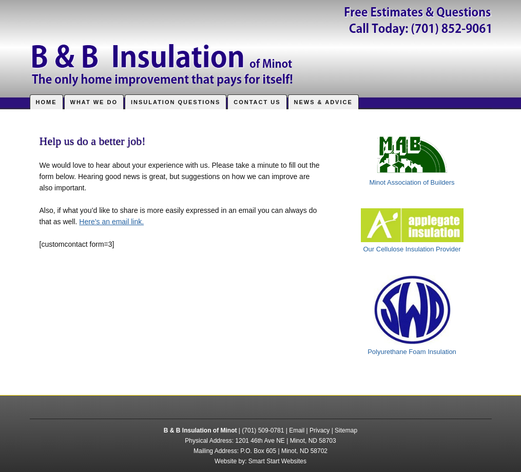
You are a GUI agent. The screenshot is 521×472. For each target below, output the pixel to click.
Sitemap (346, 430)
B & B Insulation (261, 43)
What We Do (94, 102)
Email (296, 430)
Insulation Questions (175, 102)
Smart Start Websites (277, 461)
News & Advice (323, 102)
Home (46, 102)
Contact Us (257, 102)
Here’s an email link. (111, 222)
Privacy (320, 430)
